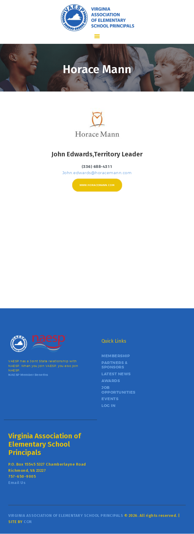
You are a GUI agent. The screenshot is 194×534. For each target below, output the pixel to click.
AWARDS (110, 380)
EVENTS (109, 398)
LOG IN (108, 405)
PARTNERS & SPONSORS (114, 365)
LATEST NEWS (116, 373)
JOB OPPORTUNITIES (118, 390)
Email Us (16, 482)
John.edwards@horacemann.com (97, 172)
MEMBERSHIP (115, 355)
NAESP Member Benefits (28, 375)
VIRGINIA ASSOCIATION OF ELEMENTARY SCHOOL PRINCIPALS (65, 515)
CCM (28, 521)
